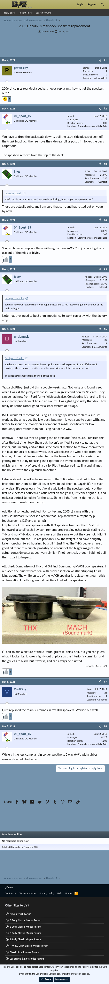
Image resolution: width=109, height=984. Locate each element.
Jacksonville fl (100, 78)
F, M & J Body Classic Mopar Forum (29, 945)
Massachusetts (99, 346)
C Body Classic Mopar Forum (25, 933)
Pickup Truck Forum (20, 914)
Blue (9, 887)
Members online (12, 834)
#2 (105, 108)
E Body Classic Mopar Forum (25, 939)
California (102, 699)
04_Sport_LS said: (14, 298)
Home (68, 893)
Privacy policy (46, 893)
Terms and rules (27, 893)
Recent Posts (25, 12)
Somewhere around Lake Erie (92, 126)
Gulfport (103, 181)
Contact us (10, 893)
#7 (105, 681)
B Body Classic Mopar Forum (25, 926)
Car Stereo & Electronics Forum (27, 958)
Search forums (43, 12)
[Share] (100, 60)
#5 (105, 269)
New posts (9, 12)
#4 (105, 220)
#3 (105, 163)
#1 (105, 60)
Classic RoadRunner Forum (24, 952)
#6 (105, 328)
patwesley (47, 31)
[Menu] (7, 4)
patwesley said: (13, 193)
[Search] (102, 4)
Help (59, 893)
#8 (105, 726)
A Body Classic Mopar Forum (25, 920)
